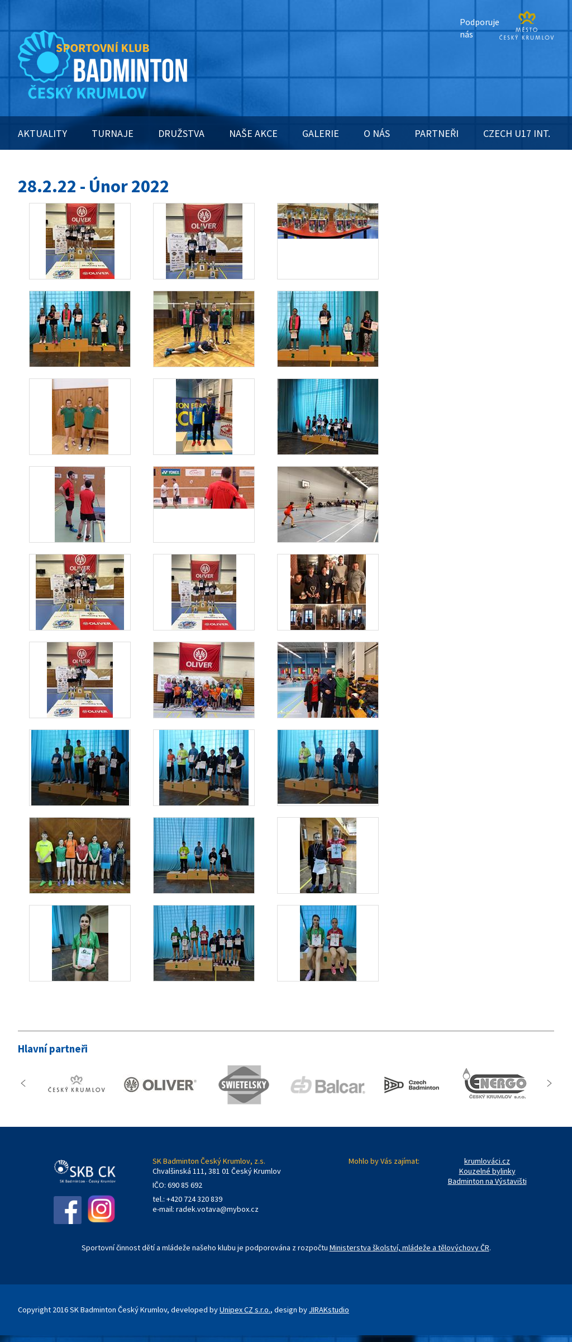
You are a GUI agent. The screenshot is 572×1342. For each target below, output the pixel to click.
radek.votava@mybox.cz (217, 1209)
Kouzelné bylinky (487, 1171)
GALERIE (320, 133)
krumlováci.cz (487, 1161)
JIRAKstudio (329, 1310)
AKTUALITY (42, 133)
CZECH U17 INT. (516, 133)
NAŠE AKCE (253, 133)
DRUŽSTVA (181, 133)
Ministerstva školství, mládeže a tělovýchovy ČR (409, 1248)
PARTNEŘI (436, 133)
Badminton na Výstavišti (487, 1181)
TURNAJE (113, 133)
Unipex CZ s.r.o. (245, 1310)
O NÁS (377, 133)
